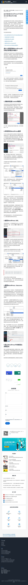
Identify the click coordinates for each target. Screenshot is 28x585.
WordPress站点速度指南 (5, 553)
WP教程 (7, 10)
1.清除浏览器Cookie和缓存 (9, 37)
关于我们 (2, 543)
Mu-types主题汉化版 (12, 459)
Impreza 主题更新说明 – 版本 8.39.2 (9, 478)
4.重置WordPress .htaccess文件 (10, 43)
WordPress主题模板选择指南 (5, 551)
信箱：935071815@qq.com (5, 570)
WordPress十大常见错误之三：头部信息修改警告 (13, 494)
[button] (26, 2)
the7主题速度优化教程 (8, 498)
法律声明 (2, 542)
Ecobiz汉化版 (11, 469)
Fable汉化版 (11, 462)
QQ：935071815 (4, 569)
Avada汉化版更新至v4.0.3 (9, 500)
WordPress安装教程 (4, 550)
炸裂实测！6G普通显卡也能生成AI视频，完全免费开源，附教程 (13, 487)
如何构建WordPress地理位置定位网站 (7, 561)
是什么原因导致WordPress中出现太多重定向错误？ (13, 35)
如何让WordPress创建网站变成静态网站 (9, 535)
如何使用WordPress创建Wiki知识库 (11, 496)
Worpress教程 (11, 10)
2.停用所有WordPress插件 (9, 39)
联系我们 (2, 544)
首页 (4, 10)
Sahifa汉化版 (11, 456)
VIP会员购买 (3, 545)
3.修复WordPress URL (8, 41)
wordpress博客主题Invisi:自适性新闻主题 (7, 560)
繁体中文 (14, 1)
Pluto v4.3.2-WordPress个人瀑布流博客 (9, 534)
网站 (5, 414)
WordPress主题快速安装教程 (5, 552)
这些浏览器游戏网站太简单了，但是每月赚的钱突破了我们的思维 (13, 483)
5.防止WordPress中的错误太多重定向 (11, 45)
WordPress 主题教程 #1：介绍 (6, 558)
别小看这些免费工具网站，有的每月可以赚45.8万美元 (11, 485)
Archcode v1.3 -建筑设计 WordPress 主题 (7, 559)
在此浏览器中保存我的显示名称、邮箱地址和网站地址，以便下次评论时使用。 (13, 420)
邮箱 (6, 410)
